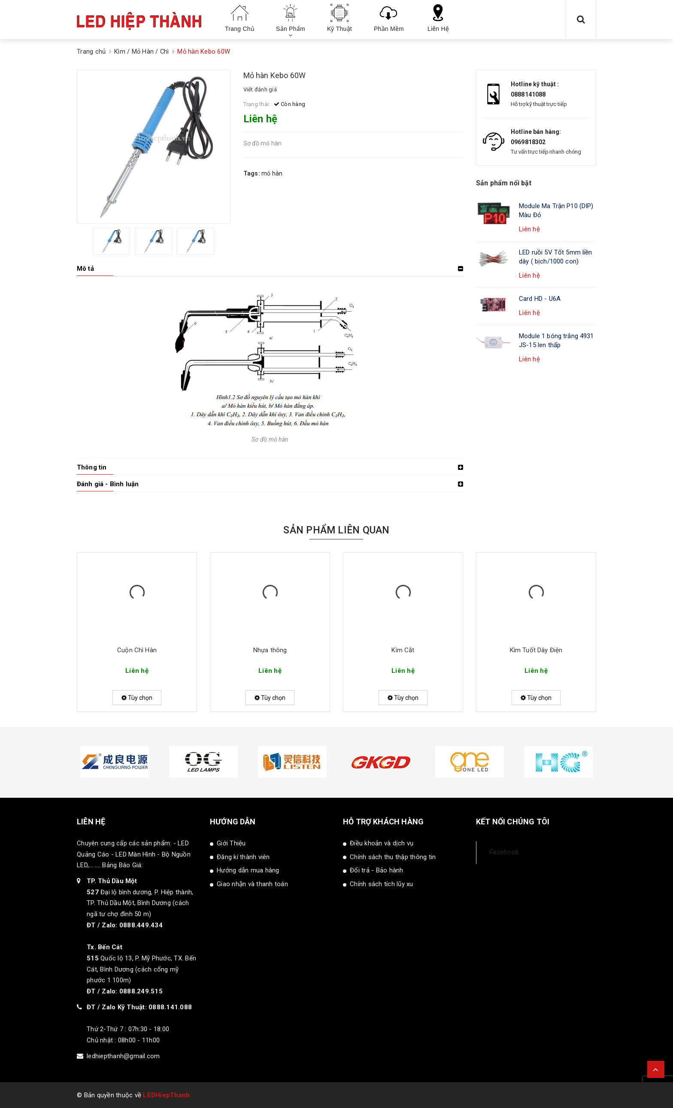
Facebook (504, 852)
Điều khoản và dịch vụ (381, 843)
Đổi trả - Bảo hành (376, 870)
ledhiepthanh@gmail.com (123, 1056)
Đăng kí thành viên (243, 857)
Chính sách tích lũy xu (381, 884)
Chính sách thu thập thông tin (393, 857)
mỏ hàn (272, 173)
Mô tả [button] (85, 268)
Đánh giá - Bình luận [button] (108, 484)
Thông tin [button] (91, 467)
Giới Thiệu (231, 843)
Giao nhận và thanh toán (252, 884)
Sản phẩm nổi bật (504, 183)
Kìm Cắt (402, 650)
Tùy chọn (136, 697)
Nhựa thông (270, 650)
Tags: (252, 173)
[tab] (270, 268)
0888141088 (528, 94)
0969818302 (528, 142)
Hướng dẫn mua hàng (248, 870)
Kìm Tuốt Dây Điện (536, 650)
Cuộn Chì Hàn (137, 650)
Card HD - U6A (540, 299)
